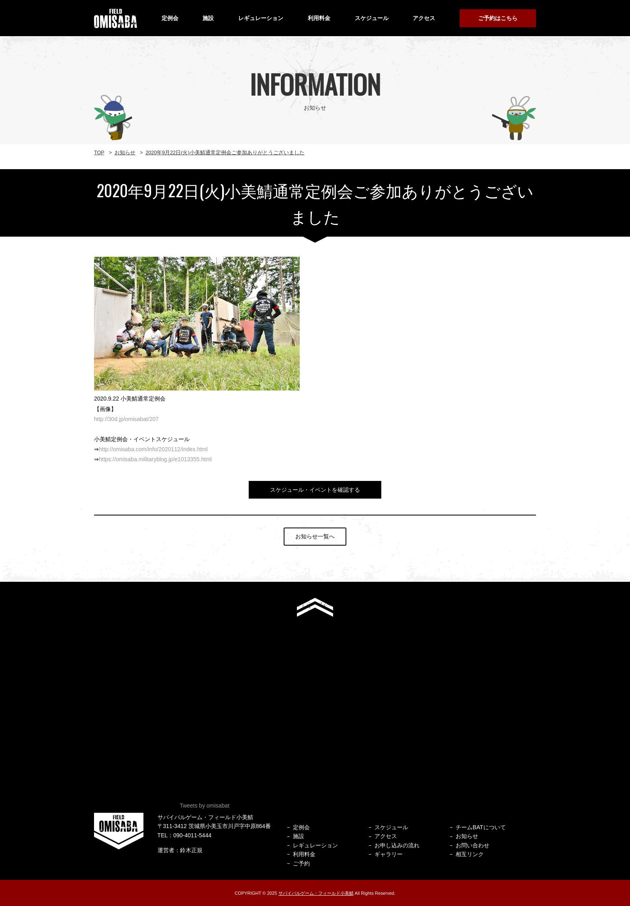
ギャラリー (388, 854)
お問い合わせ (472, 845)
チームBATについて (480, 827)
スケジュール (372, 18)
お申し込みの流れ (396, 845)
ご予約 (301, 863)
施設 (208, 18)
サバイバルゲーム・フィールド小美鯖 (316, 893)
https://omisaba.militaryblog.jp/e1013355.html (155, 459)
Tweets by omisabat (204, 805)
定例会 (170, 18)
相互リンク (470, 854)
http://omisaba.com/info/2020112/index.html (153, 449)
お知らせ (467, 836)
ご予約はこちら (498, 18)
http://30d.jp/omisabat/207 (126, 419)
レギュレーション (260, 18)
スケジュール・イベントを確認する (315, 490)
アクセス (424, 18)
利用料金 (319, 18)
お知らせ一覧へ (315, 536)
